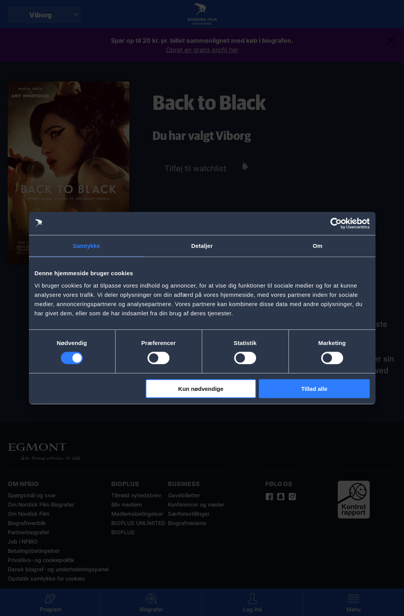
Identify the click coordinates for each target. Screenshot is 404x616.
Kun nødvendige (201, 388)
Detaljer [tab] (202, 245)
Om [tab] (317, 245)
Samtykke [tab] (86, 245)
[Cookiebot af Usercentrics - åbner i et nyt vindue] (336, 223)
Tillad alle (314, 388)
